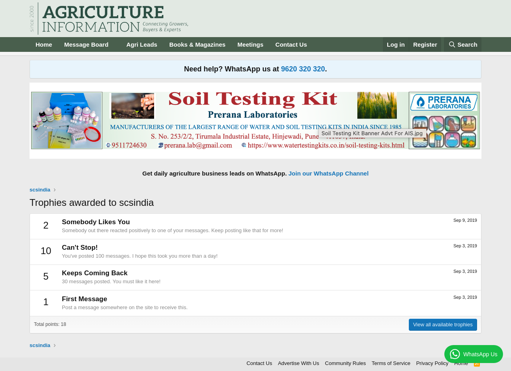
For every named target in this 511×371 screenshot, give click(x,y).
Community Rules (345, 363)
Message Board (86, 44)
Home (44, 44)
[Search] (462, 44)
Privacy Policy (432, 363)
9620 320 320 (303, 69)
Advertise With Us (298, 363)
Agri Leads (141, 44)
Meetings (250, 44)
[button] (114, 44)
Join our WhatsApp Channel (329, 173)
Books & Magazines (197, 44)
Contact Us (291, 44)
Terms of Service (391, 363)
